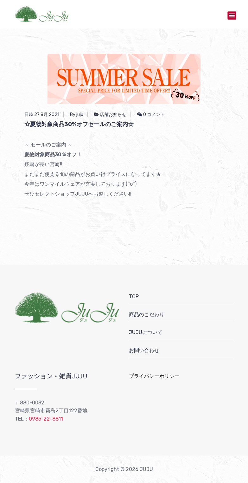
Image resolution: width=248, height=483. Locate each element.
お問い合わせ (144, 350)
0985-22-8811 (46, 419)
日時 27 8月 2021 (41, 114)
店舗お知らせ (113, 114)
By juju (76, 114)
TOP (134, 296)
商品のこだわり (146, 315)
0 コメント (151, 114)
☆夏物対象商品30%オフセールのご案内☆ (79, 124)
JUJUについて (145, 332)
